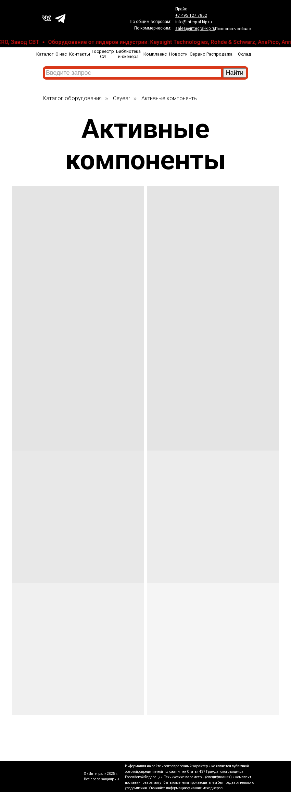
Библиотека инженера (128, 54)
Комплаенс (155, 54)
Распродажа (219, 54)
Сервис (197, 54)
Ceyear (121, 98)
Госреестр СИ (103, 54)
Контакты (79, 54)
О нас (61, 54)
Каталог (44, 54)
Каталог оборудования (72, 98)
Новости (178, 54)
